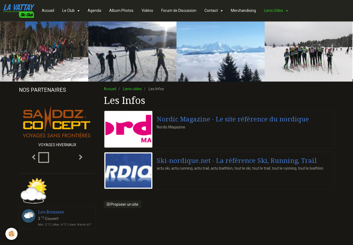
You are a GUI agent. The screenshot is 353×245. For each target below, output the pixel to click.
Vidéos (147, 10)
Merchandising (243, 10)
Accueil (48, 10)
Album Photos (121, 10)
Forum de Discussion (178, 10)
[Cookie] (11, 234)
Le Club (69, 10)
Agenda (94, 10)
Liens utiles (132, 89)
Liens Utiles (274, 10)
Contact (211, 10)
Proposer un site (122, 204)
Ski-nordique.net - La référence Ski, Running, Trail (237, 160)
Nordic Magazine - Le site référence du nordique (233, 119)
